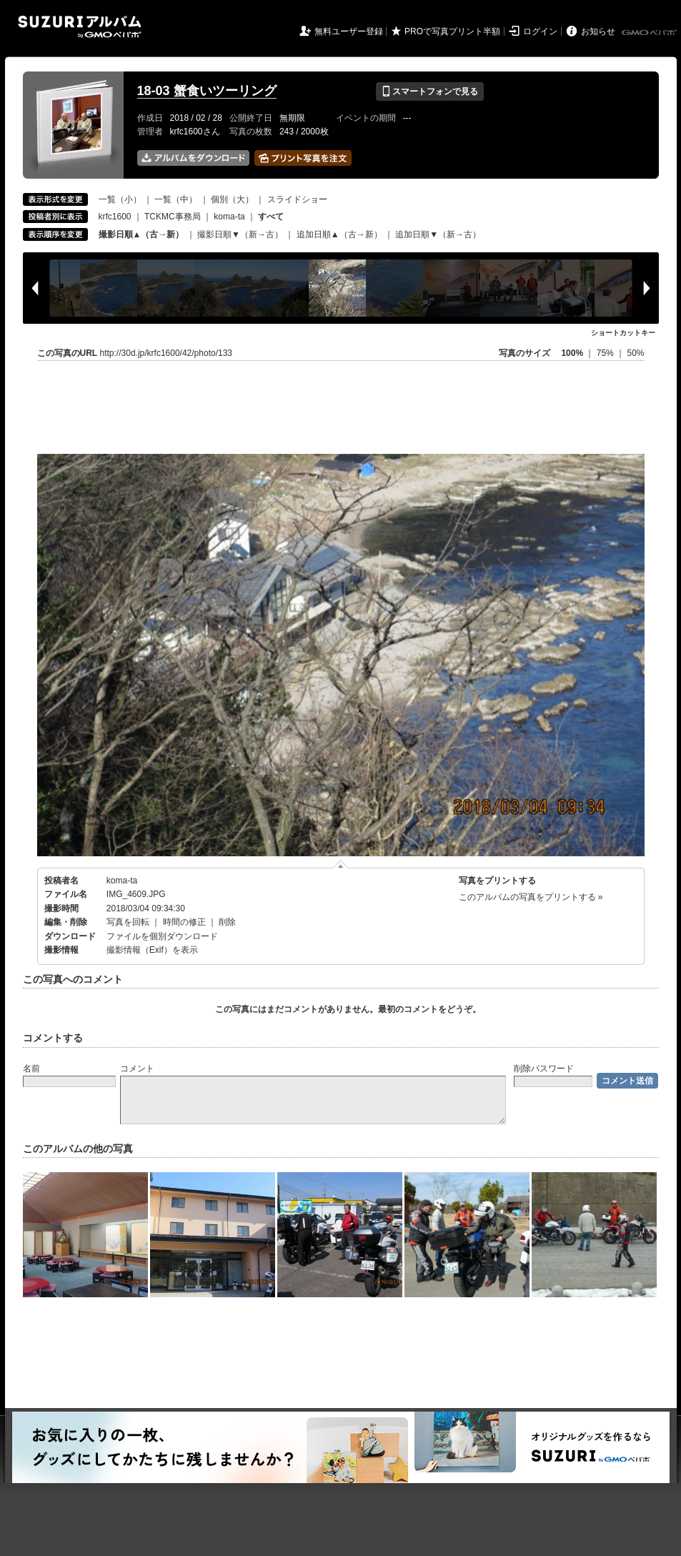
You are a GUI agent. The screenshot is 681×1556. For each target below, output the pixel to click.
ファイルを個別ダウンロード (162, 936)
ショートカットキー (623, 333)
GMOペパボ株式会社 (650, 33)
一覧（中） (175, 199)
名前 (31, 1069)
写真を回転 (127, 922)
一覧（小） (120, 199)
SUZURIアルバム (79, 26)
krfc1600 (115, 217)
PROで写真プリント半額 (452, 31)
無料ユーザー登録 (348, 31)
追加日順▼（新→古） (438, 234)
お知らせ (598, 31)
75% (606, 353)
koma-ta (229, 217)
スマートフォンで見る (430, 91)
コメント (137, 1069)
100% (572, 353)
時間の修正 (184, 922)
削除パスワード (544, 1069)
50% (635, 353)
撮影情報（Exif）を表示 (152, 950)
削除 (227, 922)
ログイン (540, 31)
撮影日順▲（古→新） (141, 234)
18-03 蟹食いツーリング (207, 91)
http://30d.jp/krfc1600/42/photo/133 (166, 353)
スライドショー (297, 199)
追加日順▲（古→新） (339, 234)
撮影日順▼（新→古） (240, 234)
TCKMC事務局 (172, 217)
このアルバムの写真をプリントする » (531, 897)
